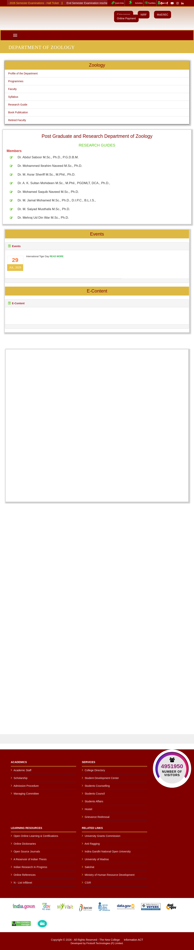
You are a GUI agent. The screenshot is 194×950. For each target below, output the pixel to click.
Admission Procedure (26, 785)
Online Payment (126, 18)
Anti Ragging (92, 843)
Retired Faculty (17, 120)
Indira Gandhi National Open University (108, 851)
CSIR (88, 882)
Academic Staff (22, 770)
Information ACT (133, 939)
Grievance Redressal (97, 816)
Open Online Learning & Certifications (36, 835)
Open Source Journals (27, 851)
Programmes (15, 81)
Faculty (12, 89)
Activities (134, 2)
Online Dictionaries (25, 843)
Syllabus (13, 96)
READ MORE (55, 256)
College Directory (95, 770)
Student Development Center (102, 778)
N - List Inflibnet (23, 882)
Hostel (88, 809)
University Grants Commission (102, 835)
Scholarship (20, 778)
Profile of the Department (23, 73)
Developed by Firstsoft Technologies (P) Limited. (97, 943)
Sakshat (89, 867)
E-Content (18, 303)
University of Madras (97, 859)
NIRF (144, 14)
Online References (25, 874)
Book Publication (18, 112)
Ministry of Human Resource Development (110, 874)
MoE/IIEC (162, 14)
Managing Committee (26, 793)
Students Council (95, 793)
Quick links (117, 2)
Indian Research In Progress (30, 867)
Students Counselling (97, 785)
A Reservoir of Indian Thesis (30, 859)
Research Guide (17, 104)
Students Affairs (94, 801)
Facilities (150, 2)
